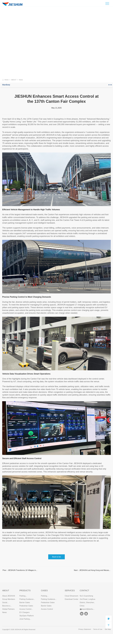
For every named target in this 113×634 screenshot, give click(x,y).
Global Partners (8, 609)
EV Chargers (24, 612)
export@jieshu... (87, 609)
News (4, 612)
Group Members (8, 599)
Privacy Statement (84, 629)
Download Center (71, 599)
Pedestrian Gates (26, 606)
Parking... (23, 596)
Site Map (108, 629)
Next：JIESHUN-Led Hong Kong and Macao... (92, 570)
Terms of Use (97, 629)
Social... (5, 602)
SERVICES (70, 590)
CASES (44, 590)
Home (6, 80)
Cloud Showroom (71, 596)
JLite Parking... (25, 619)
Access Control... (26, 609)
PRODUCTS (25, 590)
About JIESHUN (8, 596)
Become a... (7, 606)
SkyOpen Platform (26, 616)
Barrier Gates (24, 602)
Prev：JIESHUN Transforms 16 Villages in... (20, 570)
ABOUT (13, 80)
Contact (84, 590)
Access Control (47, 609)
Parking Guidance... (27, 599)
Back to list (56, 557)
